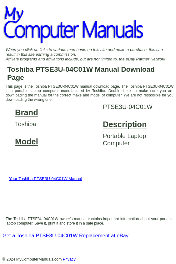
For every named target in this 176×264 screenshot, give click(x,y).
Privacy (69, 259)
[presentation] (54, 199)
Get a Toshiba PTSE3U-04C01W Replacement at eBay (65, 236)
